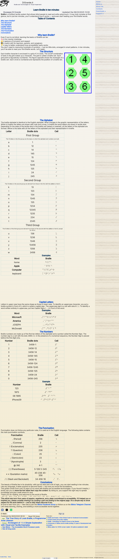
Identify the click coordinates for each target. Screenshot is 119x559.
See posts (20, 527)
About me (99, 6)
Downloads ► (101, 11)
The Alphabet (6, 25)
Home (98, 2)
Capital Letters (46, 302)
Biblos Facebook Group (46, 505)
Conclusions (5, 33)
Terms (9, 556)
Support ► (100, 14)
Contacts (99, 9)
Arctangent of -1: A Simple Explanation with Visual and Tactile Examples (21, 524)
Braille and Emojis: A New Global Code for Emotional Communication (67, 518)
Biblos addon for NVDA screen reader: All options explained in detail (67, 527)
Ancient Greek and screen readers (57, 519)
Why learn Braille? (8, 21)
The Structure (6, 23)
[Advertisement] (46, 106)
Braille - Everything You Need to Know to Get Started (62, 521)
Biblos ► (99, 4)
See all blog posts (8, 529)
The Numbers (6, 29)
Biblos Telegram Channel (81, 505)
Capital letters (6, 27)
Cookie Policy (3, 556)
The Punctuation (7, 31)
